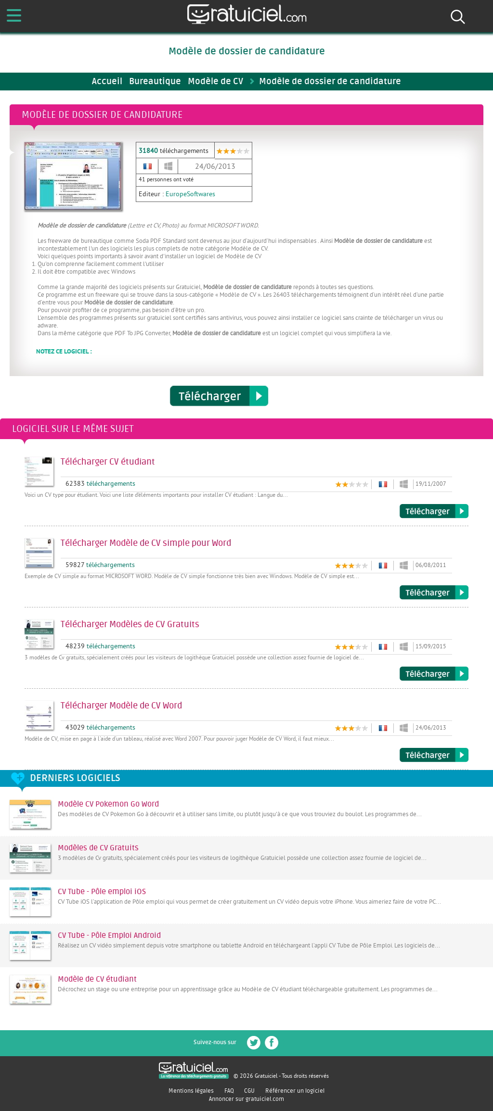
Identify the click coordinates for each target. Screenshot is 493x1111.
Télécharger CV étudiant (434, 511)
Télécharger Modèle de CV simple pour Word (434, 592)
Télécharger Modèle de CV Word (434, 755)
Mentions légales (191, 1090)
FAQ (229, 1090)
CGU (249, 1090)
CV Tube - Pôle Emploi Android (109, 935)
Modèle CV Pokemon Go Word (108, 804)
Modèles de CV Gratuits (98, 848)
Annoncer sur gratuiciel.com (246, 1099)
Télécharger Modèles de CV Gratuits (434, 674)
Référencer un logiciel (294, 1090)
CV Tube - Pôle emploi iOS (102, 891)
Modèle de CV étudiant (97, 979)
